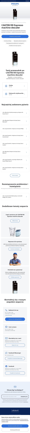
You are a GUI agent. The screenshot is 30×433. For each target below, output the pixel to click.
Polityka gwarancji (15, 277)
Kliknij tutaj (15, 221)
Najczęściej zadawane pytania (20, 41)
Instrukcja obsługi (7, 41)
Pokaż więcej (15, 175)
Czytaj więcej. (25, 402)
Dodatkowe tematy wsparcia (15, 45)
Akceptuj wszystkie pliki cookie (15, 426)
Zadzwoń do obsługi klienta (15, 319)
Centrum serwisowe (15, 249)
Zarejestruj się (24, 396)
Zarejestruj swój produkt (15, 36)
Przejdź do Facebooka (15, 373)
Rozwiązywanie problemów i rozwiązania (15, 43)
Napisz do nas (15, 345)
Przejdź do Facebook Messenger (15, 358)
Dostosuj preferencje (15, 430)
